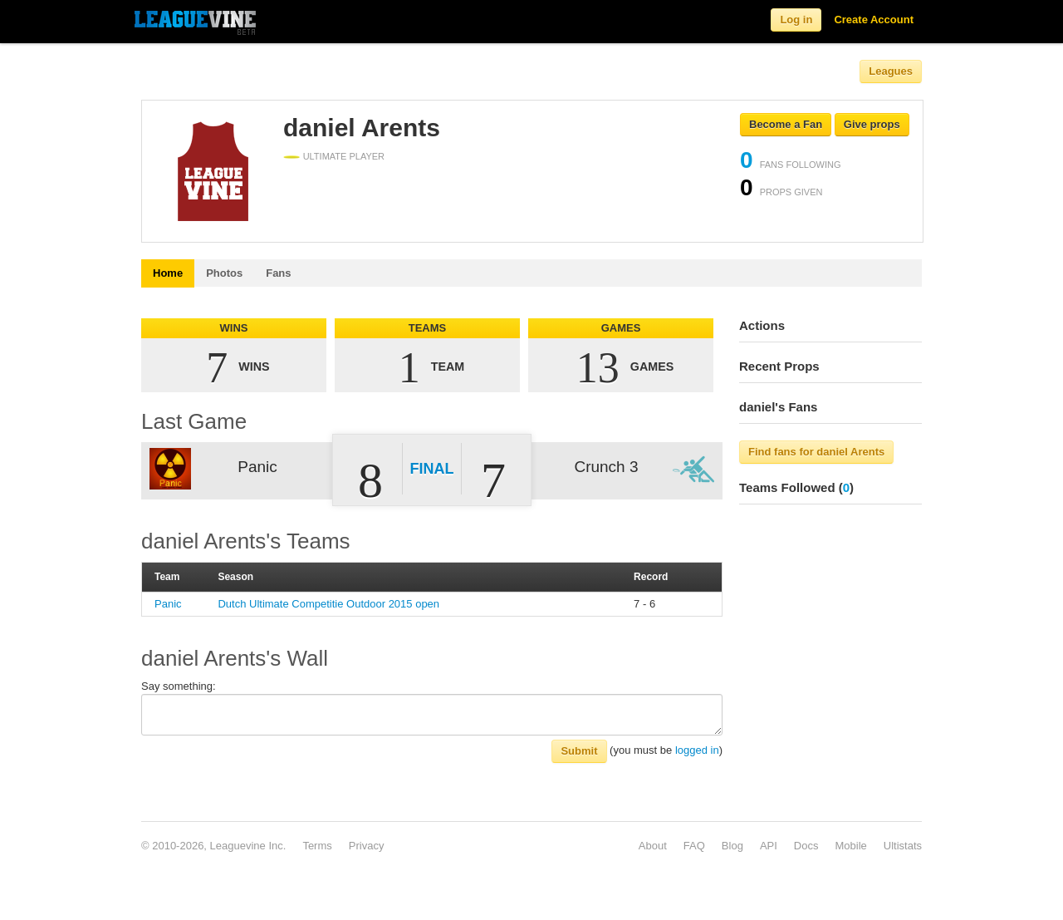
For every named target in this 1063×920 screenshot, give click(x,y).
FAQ (694, 845)
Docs (806, 845)
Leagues (891, 71)
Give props (872, 124)
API (768, 845)
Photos (224, 273)
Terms (316, 845)
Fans (278, 273)
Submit (579, 751)
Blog (732, 845)
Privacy (367, 845)
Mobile (850, 845)
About (653, 845)
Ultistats (903, 845)
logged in (697, 750)
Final (432, 468)
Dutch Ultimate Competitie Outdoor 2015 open (328, 604)
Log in (796, 19)
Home (168, 273)
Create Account (874, 19)
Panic (168, 604)
